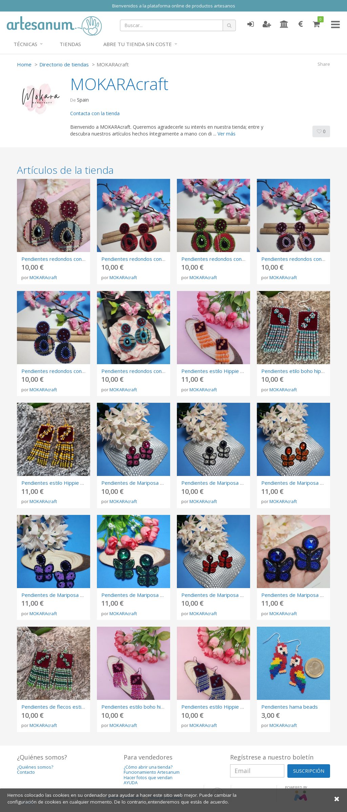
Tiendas (70, 44)
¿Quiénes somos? (35, 767)
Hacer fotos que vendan (148, 777)
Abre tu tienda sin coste (137, 44)
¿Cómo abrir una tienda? (148, 767)
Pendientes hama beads (289, 706)
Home (24, 64)
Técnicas (25, 44)
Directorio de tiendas (64, 64)
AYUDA (131, 783)
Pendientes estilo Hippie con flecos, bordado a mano (243, 706)
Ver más (227, 133)
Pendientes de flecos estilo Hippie (61, 706)
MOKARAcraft (43, 277)
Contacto (26, 772)
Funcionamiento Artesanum (152, 772)
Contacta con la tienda (95, 113)
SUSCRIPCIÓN (308, 771)
